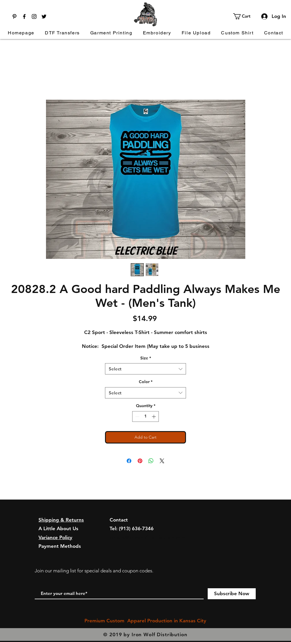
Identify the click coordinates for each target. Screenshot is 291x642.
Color (145, 381)
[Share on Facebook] (129, 460)
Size (145, 358)
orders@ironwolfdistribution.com (148, 537)
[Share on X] (162, 460)
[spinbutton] (145, 416)
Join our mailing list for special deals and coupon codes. (94, 571)
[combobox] (145, 368)
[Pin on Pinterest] (140, 460)
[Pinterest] (14, 16)
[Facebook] (24, 16)
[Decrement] (136, 416)
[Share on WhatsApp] (151, 460)
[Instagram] (34, 16)
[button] (245, 16)
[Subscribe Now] (232, 593)
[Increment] (154, 416)
